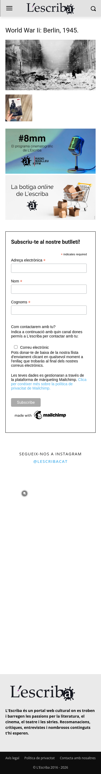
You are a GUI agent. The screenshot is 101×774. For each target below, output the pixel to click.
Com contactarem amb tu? (33, 327)
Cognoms (20, 302)
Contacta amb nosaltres (78, 758)
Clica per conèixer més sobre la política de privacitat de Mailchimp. (48, 383)
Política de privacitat (40, 758)
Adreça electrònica (28, 260)
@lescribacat (50, 461)
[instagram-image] (24, 492)
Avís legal (12, 758)
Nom (16, 281)
